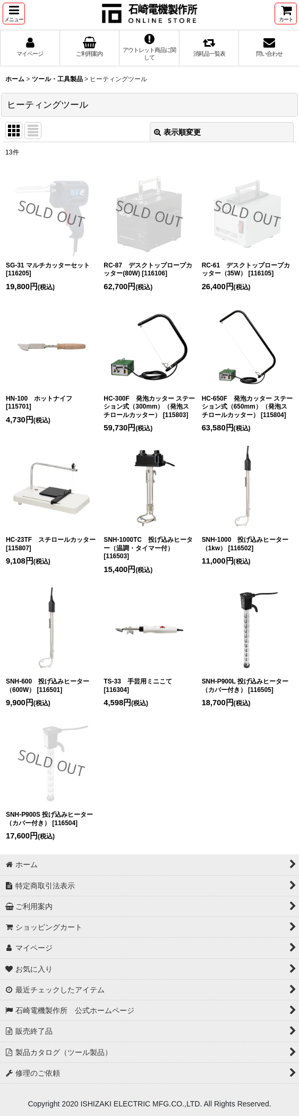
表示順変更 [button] (177, 132)
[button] (14, 13)
